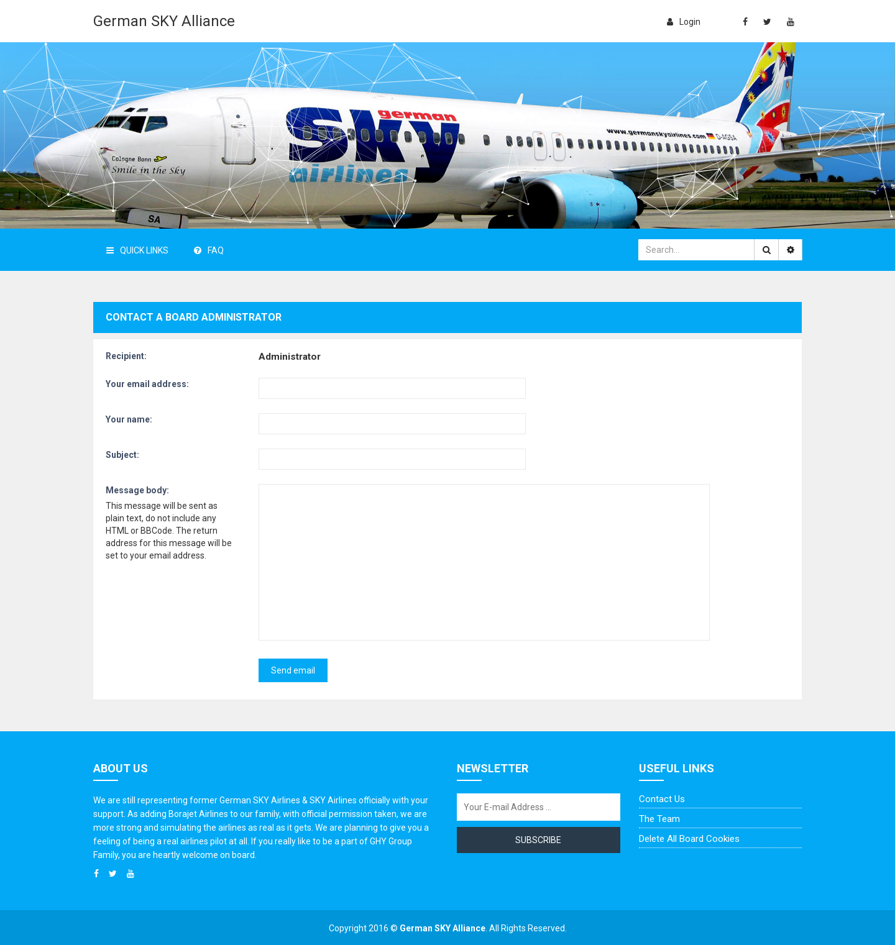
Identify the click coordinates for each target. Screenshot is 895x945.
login (683, 22)
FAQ (209, 250)
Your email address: (147, 384)
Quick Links (137, 250)
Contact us (662, 799)
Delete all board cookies (689, 838)
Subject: (122, 455)
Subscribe (538, 840)
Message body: (137, 490)
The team (659, 818)
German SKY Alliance (164, 21)
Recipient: (126, 356)
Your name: (129, 419)
